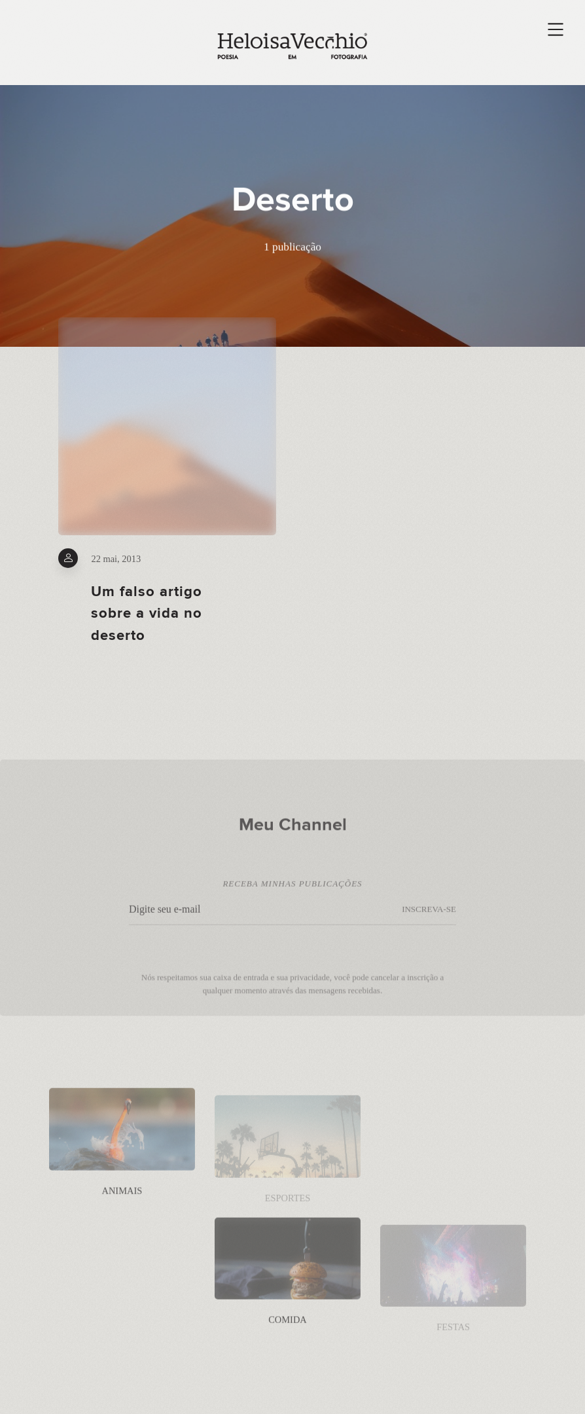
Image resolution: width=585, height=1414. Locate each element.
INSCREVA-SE (429, 916)
